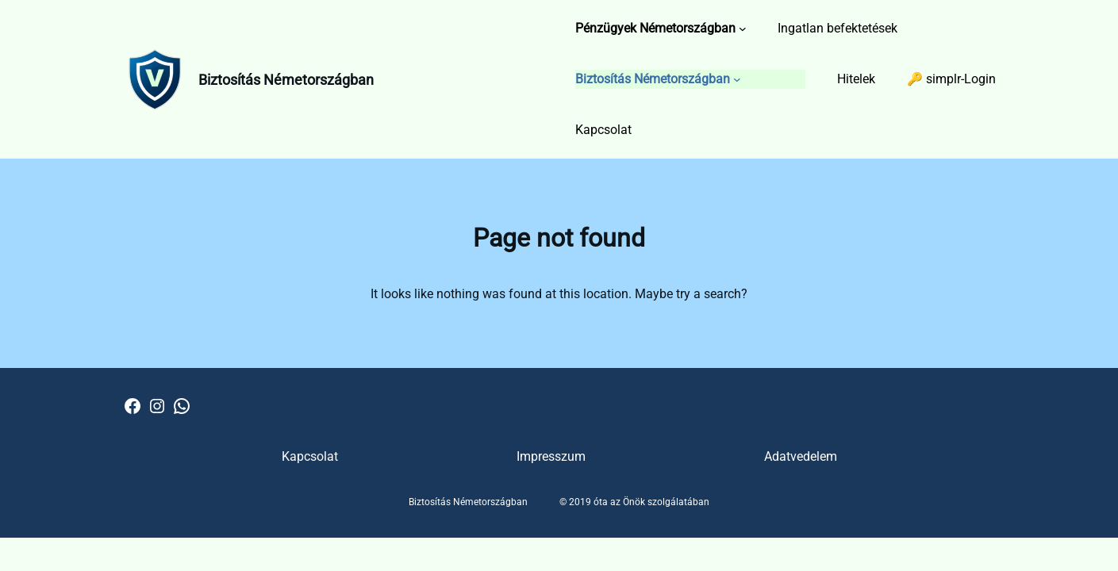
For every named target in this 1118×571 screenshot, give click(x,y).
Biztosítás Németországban (286, 79)
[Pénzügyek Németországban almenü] (743, 29)
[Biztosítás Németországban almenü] (737, 79)
